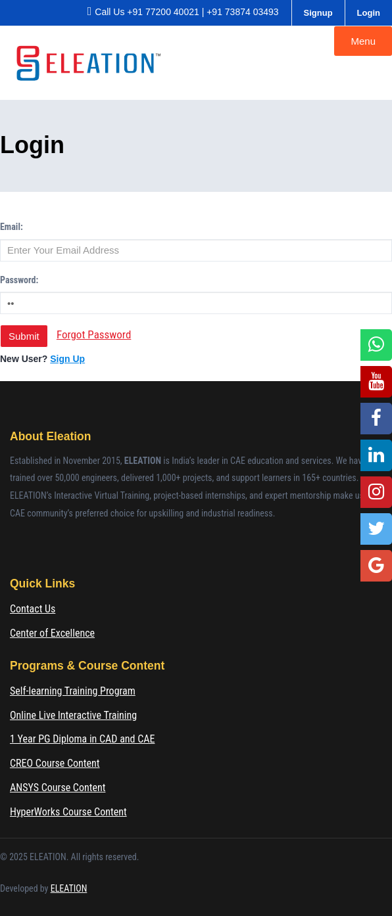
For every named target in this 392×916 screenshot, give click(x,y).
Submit (24, 336)
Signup (318, 13)
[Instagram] (376, 492)
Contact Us (32, 609)
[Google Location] (376, 566)
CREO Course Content (55, 763)
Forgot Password (94, 334)
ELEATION (69, 888)
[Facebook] (376, 418)
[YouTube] (376, 382)
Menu (363, 41)
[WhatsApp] (376, 345)
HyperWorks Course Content (68, 812)
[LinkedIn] (376, 455)
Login (368, 13)
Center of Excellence (52, 633)
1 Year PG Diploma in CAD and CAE (82, 739)
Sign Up (67, 359)
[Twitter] (376, 529)
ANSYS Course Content (57, 787)
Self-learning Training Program (72, 691)
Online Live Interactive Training (73, 715)
